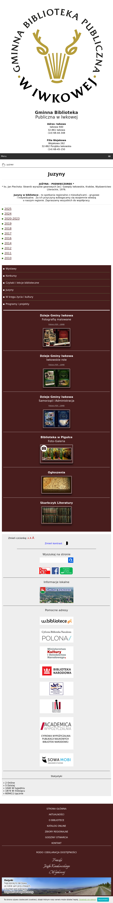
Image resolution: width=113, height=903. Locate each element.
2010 (8, 258)
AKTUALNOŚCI (56, 814)
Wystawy (11, 268)
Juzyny (10, 289)
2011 (8, 253)
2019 (8, 223)
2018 (8, 228)
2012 (8, 248)
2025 (8, 208)
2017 (8, 233)
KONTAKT (56, 843)
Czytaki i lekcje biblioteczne (22, 282)
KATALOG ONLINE (56, 826)
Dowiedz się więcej (87, 900)
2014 (8, 243)
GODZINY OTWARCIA (56, 837)
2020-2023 (12, 218)
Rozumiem (103, 900)
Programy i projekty (17, 304)
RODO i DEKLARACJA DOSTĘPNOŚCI (56, 852)
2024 (8, 213)
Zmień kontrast (56, 544)
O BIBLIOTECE (56, 820)
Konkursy (11, 275)
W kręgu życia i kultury (19, 296)
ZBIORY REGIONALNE (56, 831)
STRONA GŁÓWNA (56, 808)
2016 (8, 238)
